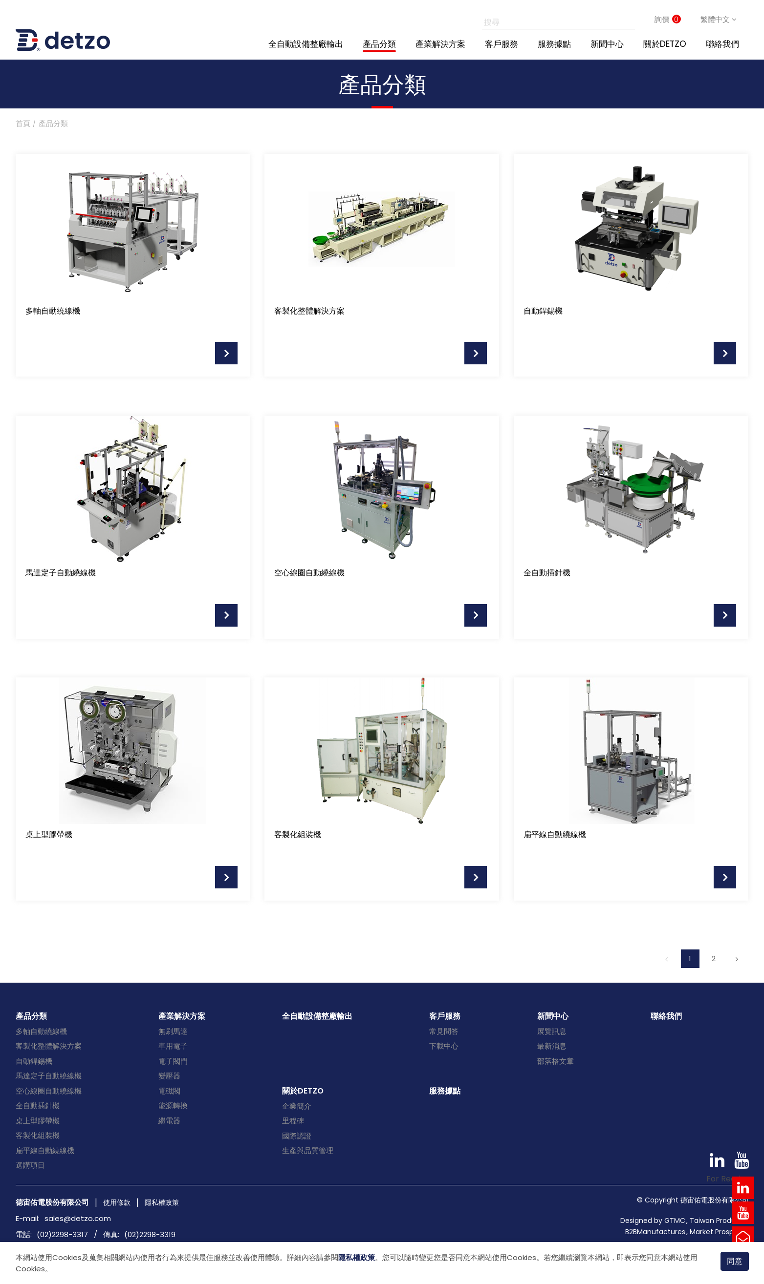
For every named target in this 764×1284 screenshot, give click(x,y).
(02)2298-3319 (149, 1234)
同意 (734, 1261)
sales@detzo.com (77, 1218)
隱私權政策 (356, 1257)
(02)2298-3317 (62, 1234)
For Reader (727, 1178)
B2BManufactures (655, 1232)
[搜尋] (547, 19)
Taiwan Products (718, 1220)
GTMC (674, 1220)
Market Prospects (719, 1232)
